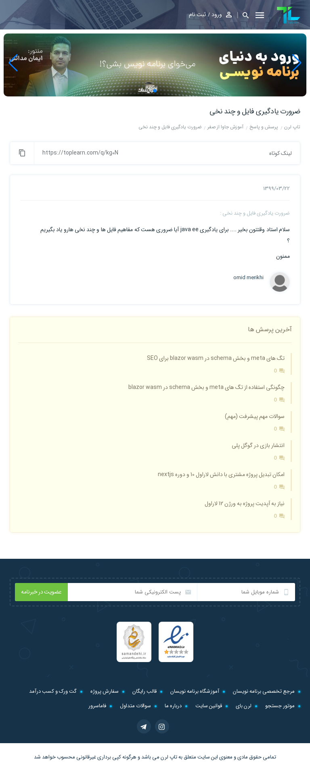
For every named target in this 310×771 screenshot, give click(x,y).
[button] (243, 15)
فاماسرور (97, 706)
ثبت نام (197, 14)
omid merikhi (248, 278)
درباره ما (173, 706)
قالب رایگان (144, 691)
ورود (217, 14)
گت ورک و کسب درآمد (53, 691)
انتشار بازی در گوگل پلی (258, 445)
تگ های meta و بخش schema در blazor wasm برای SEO (216, 358)
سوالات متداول (135, 706)
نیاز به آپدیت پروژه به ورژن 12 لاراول (245, 503)
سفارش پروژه (104, 691)
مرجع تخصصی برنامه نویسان (264, 691)
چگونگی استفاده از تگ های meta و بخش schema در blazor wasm (206, 387)
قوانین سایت (208, 706)
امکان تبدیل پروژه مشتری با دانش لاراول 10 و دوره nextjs (221, 474)
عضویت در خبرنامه (41, 591)
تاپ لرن (169, 757)
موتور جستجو (280, 706)
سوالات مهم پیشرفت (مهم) (255, 416)
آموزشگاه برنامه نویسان (194, 691)
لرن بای (243, 706)
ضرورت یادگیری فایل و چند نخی (254, 111)
